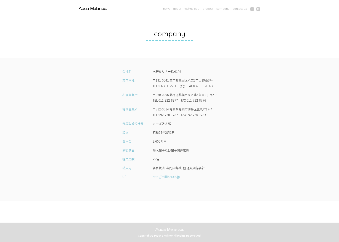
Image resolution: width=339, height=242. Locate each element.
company (223, 9)
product (208, 9)
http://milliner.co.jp (166, 176)
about (177, 9)
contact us (240, 9)
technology (191, 9)
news (166, 9)
